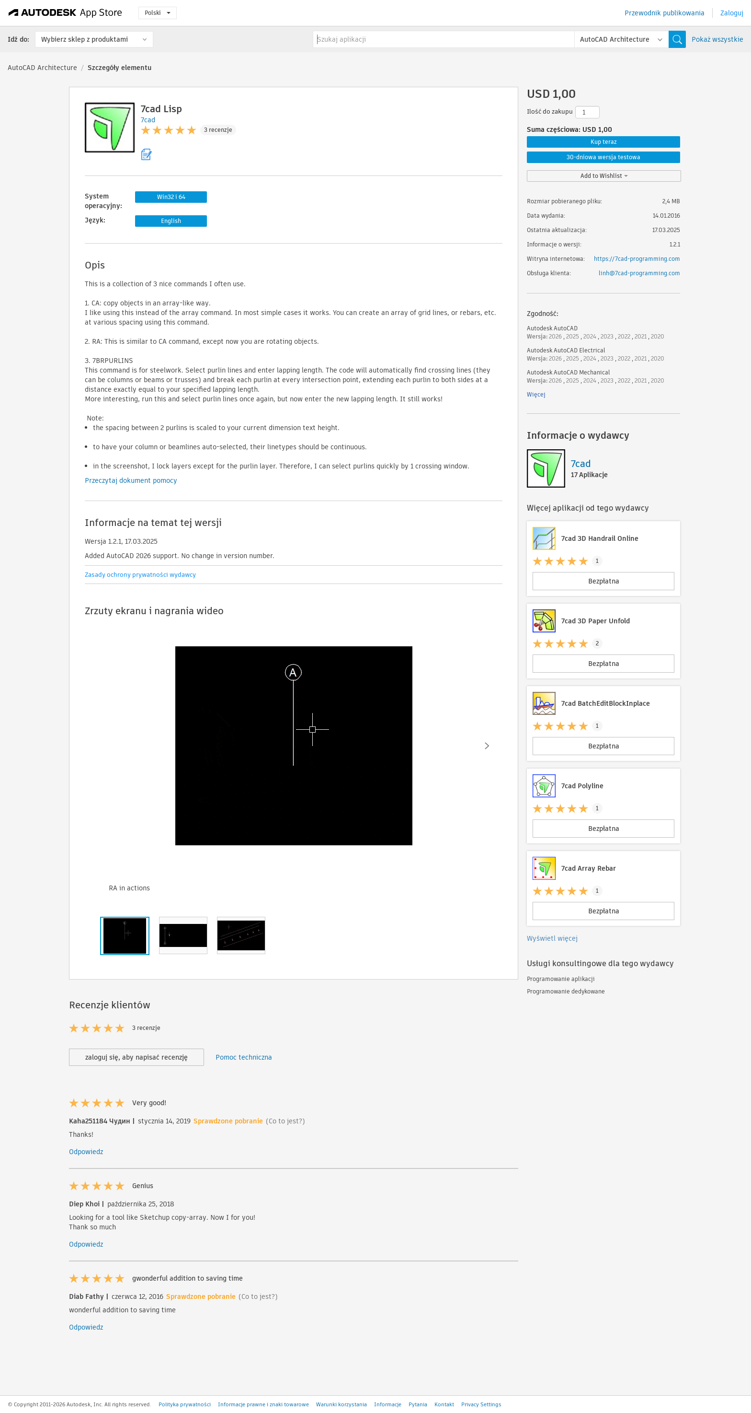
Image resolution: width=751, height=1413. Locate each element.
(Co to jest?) (285, 1121)
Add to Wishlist (604, 176)
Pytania (418, 1404)
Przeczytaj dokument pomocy (131, 480)
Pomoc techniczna (244, 1057)
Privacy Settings (481, 1404)
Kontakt (444, 1404)
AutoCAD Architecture (42, 67)
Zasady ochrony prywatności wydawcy (140, 574)
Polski (158, 13)
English (171, 221)
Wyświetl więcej (552, 938)
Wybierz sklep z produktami (84, 39)
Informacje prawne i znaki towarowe (263, 1404)
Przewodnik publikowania (665, 13)
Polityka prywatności (185, 1404)
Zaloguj (731, 13)
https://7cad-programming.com (637, 259)
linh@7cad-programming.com (639, 273)
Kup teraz (604, 142)
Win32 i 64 (171, 197)
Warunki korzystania (341, 1404)
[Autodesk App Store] (65, 13)
